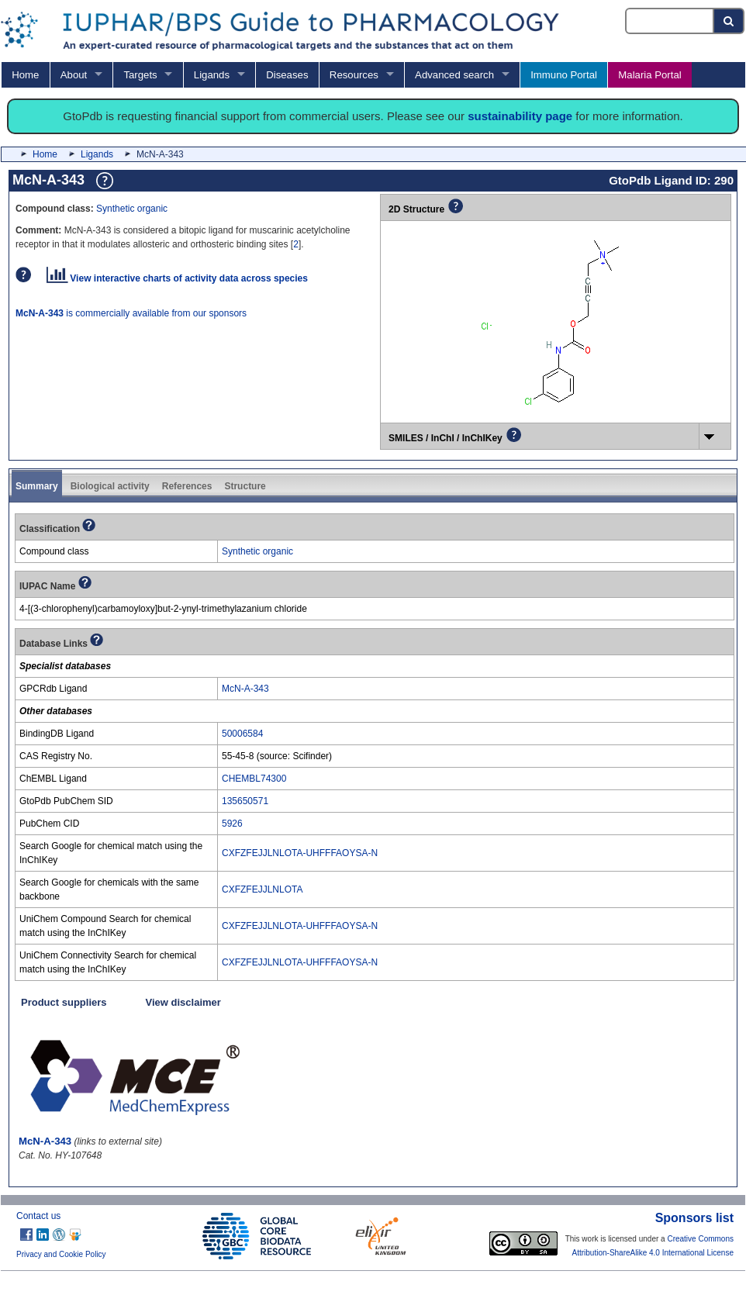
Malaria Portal (649, 75)
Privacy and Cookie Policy (61, 1254)
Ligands (212, 75)
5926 (232, 823)
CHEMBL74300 (254, 778)
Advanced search (454, 75)
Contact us (38, 1215)
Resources (354, 75)
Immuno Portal (563, 75)
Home (25, 75)
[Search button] (729, 21)
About (73, 75)
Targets (140, 75)
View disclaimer (183, 1002)
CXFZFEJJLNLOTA (262, 889)
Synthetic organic (132, 208)
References (187, 486)
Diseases (287, 75)
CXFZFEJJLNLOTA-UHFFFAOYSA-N (300, 853)
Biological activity (110, 486)
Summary (37, 486)
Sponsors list (694, 1217)
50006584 (242, 733)
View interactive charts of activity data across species (177, 278)
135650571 (245, 801)
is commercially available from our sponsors (131, 313)
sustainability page (520, 116)
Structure (244, 486)
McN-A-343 (245, 688)
